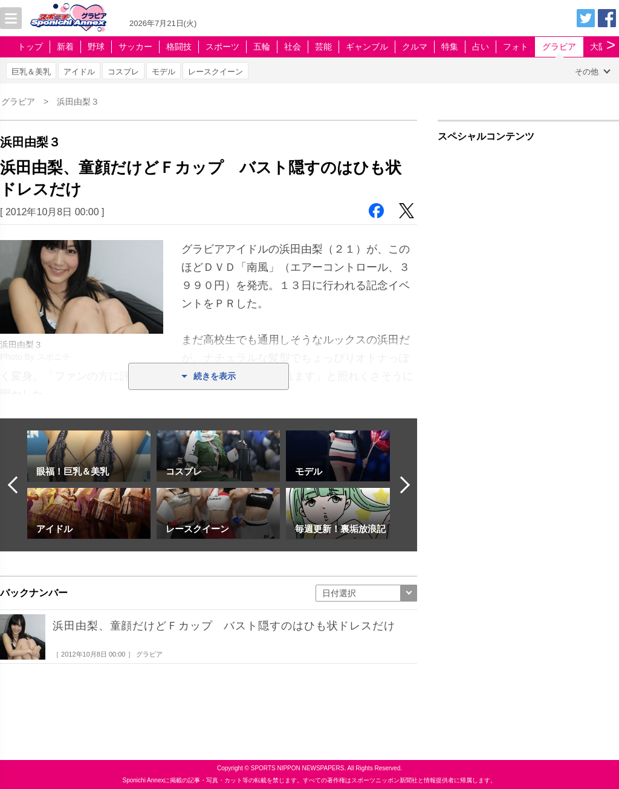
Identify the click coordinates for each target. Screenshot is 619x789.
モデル (163, 71)
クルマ (414, 46)
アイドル (79, 71)
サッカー (135, 46)
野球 (96, 46)
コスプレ (123, 71)
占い (480, 46)
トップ (30, 46)
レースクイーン (215, 71)
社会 (292, 46)
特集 (449, 46)
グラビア (559, 46)
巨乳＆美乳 (31, 71)
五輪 (261, 46)
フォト (515, 46)
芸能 (323, 46)
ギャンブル (367, 46)
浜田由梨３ (78, 101)
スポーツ (222, 46)
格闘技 (179, 46)
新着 (65, 46)
